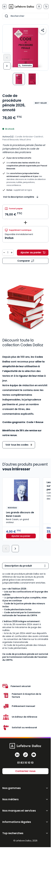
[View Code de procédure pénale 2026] (19, 79)
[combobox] (25, 16)
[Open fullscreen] (25, 47)
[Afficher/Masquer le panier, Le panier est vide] (46, 6)
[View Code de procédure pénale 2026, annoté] (32, 79)
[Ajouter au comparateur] (25, 261)
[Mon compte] (39, 6)
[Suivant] (6, 65)
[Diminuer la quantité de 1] (4, 253)
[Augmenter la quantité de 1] (11, 253)
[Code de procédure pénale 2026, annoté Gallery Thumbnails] (25, 79)
